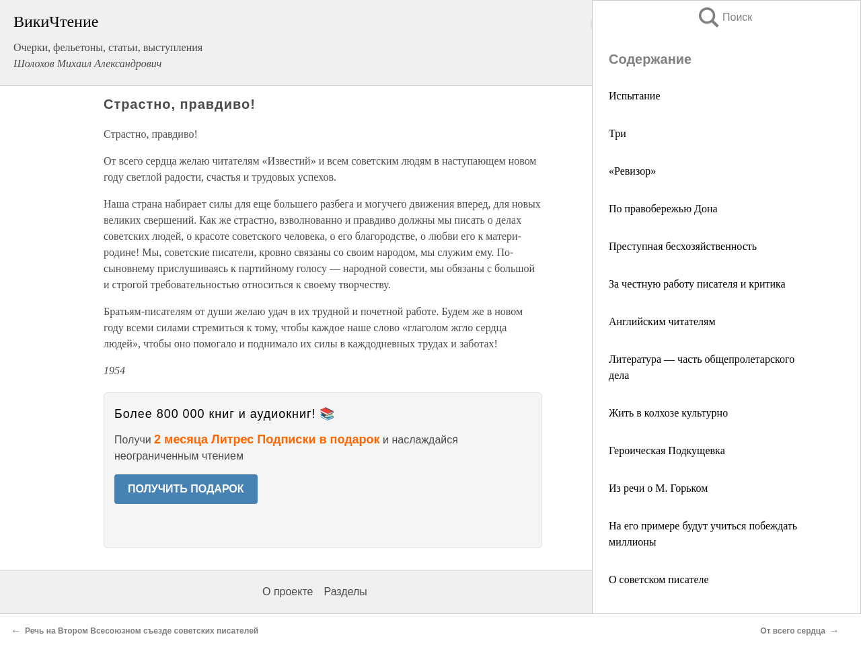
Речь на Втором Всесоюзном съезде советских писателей (141, 631)
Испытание (634, 95)
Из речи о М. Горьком (658, 488)
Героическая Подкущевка (667, 450)
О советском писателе (659, 579)
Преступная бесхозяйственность (683, 246)
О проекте (287, 591)
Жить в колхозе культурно (668, 413)
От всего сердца (792, 631)
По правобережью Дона (663, 208)
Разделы (345, 591)
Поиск (724, 17)
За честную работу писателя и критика (697, 284)
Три (617, 133)
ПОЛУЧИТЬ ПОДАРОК (186, 488)
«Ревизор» (632, 171)
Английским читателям (662, 321)
